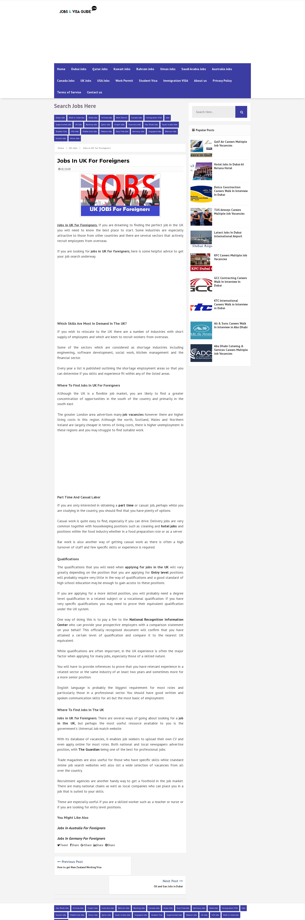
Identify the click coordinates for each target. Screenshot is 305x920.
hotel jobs (169, 526)
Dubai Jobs (78, 69)
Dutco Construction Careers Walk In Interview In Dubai (231, 191)
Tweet (62, 845)
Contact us (94, 92)
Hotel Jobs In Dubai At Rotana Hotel (229, 166)
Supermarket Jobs (63, 124)
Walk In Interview (76, 117)
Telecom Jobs (106, 131)
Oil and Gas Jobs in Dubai (168, 867)
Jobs (167, 117)
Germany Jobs (138, 131)
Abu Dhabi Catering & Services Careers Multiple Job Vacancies (231, 349)
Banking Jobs (91, 124)
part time (126, 505)
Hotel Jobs (93, 117)
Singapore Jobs (154, 131)
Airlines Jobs (106, 117)
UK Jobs (85, 81)
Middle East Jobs (90, 131)
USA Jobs (103, 81)
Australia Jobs (222, 69)
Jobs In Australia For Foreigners (81, 828)
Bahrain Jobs (145, 69)
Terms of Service (69, 92)
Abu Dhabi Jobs (151, 124)
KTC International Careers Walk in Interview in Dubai (231, 304)
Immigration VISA (175, 81)
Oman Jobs (168, 69)
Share (74, 845)
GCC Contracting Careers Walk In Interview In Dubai (230, 281)
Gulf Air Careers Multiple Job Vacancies (230, 143)
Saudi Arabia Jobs (193, 69)
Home (61, 69)
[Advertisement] (179, 31)
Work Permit (124, 81)
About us (200, 81)
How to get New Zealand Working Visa (79, 867)
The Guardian (89, 749)
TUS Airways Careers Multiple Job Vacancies (229, 211)
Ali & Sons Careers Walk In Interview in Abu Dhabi (231, 325)
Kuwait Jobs (122, 69)
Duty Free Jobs (122, 131)
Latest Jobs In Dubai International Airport (228, 234)
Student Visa (148, 81)
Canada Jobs (66, 81)
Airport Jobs (119, 124)
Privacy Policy (222, 81)
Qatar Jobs (100, 69)
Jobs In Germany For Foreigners (81, 838)
